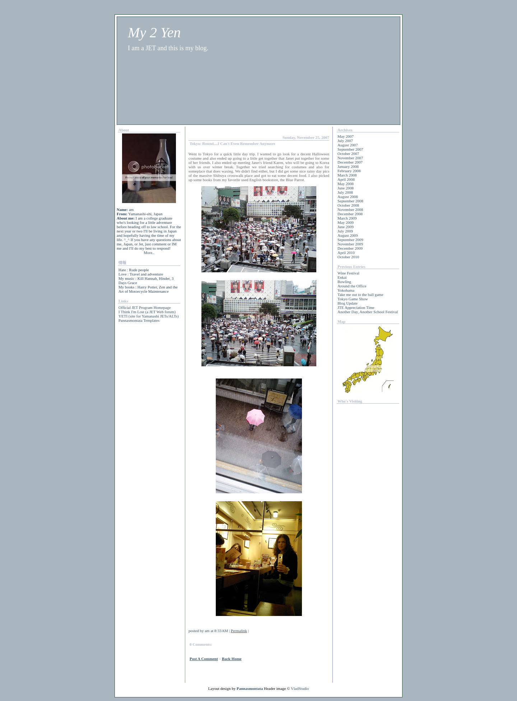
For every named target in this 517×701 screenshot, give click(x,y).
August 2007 (347, 145)
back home (232, 659)
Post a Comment (204, 659)
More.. (149, 252)
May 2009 (345, 222)
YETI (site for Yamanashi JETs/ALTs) (148, 316)
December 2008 (350, 214)
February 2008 (348, 171)
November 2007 (350, 158)
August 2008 (347, 196)
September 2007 (350, 149)
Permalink (239, 631)
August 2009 (347, 235)
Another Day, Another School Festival (367, 312)
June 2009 (345, 227)
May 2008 (345, 184)
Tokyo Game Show (352, 299)
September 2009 (350, 239)
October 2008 (348, 205)
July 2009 (345, 231)
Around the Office (351, 286)
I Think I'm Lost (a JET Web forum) (147, 312)
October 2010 (348, 257)
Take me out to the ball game (360, 294)
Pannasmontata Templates (138, 320)
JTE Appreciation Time (355, 307)
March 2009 (347, 218)
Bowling (344, 281)
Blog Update (347, 303)
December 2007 (350, 162)
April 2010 (346, 252)
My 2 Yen (154, 32)
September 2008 (350, 201)
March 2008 (347, 175)
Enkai (342, 277)
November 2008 (350, 209)
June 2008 (345, 188)
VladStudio (300, 688)
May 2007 (345, 136)
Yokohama (345, 290)
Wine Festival (348, 273)
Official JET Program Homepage (144, 307)
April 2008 (346, 179)
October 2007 (348, 153)
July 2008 (345, 192)
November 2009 (350, 244)
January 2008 (348, 166)
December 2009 (350, 248)
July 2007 (345, 140)
